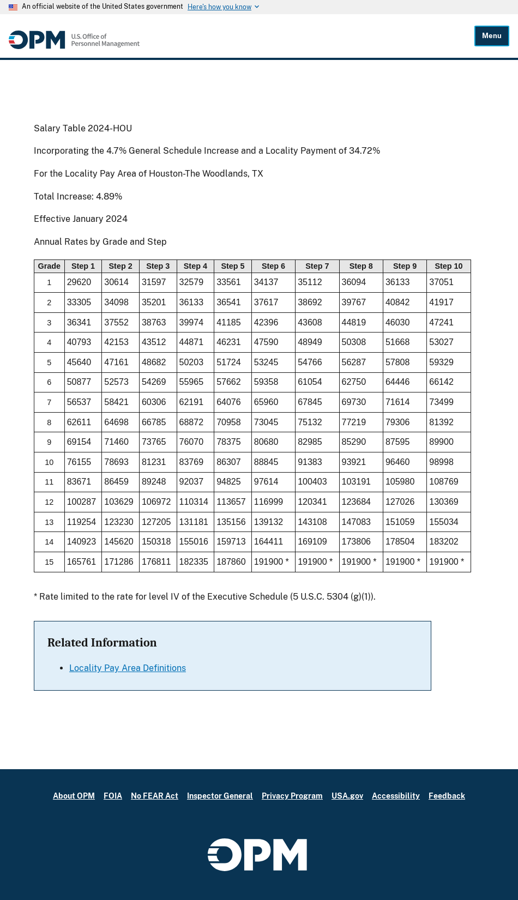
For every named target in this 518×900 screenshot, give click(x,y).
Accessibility (396, 795)
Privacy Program (292, 795)
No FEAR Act (154, 795)
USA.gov (347, 795)
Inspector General (220, 795)
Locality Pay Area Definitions (127, 668)
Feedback (447, 795)
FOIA (113, 795)
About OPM (74, 795)
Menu (492, 36)
